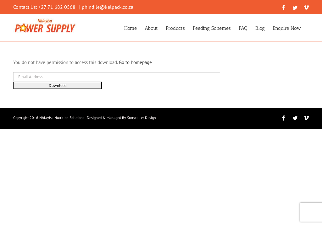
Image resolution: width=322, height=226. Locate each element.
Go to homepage (135, 62)
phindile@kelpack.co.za (107, 7)
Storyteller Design (141, 117)
